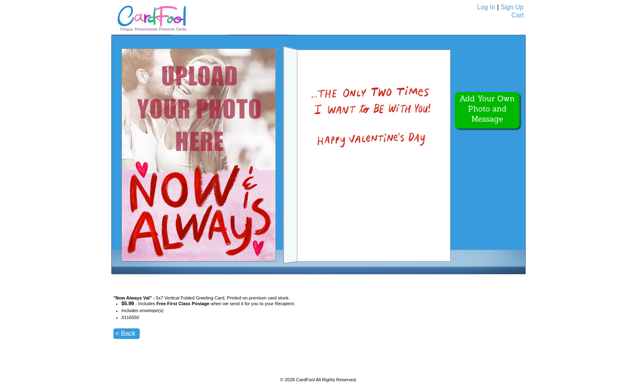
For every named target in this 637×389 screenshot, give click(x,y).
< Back (125, 333)
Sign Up (512, 7)
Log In (486, 7)
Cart (517, 15)
